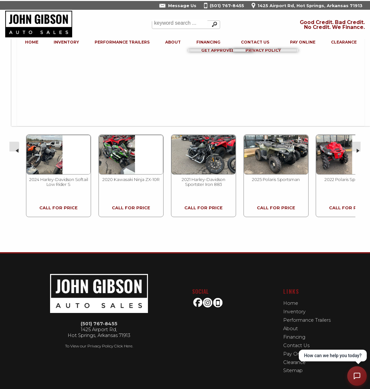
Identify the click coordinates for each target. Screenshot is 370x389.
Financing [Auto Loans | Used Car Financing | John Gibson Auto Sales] (203, 45)
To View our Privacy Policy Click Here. (99, 339)
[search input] (179, 25)
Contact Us (296, 339)
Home (290, 297)
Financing (294, 330)
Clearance (339, 45)
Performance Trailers (115, 45)
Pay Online (298, 45)
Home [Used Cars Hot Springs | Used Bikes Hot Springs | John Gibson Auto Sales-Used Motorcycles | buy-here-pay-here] (24, 45)
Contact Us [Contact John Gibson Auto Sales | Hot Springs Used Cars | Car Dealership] (250, 45)
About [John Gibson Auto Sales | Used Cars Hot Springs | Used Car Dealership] (167, 45)
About (290, 322)
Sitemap (293, 364)
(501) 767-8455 (99, 317)
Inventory (59, 45)
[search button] (213, 25)
